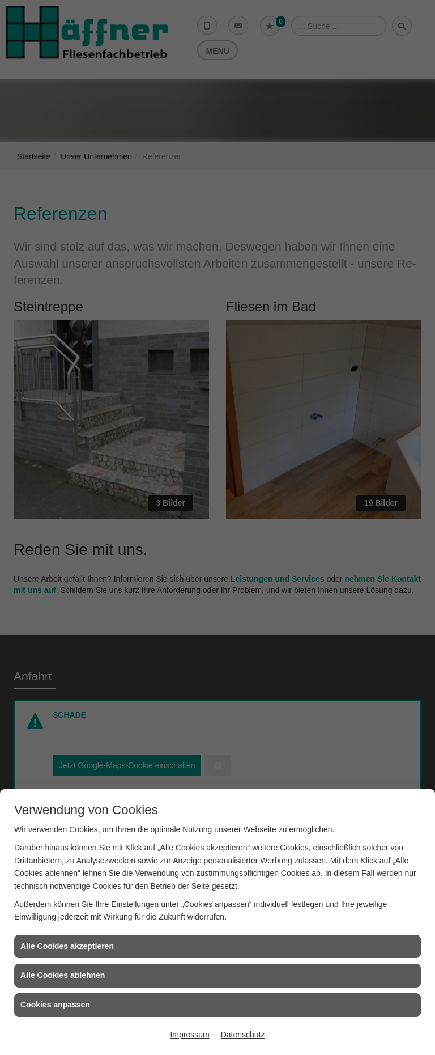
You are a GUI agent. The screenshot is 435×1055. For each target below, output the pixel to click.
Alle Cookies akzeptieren (67, 946)
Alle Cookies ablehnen (62, 975)
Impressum (189, 1034)
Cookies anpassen (55, 1004)
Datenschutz (243, 1034)
